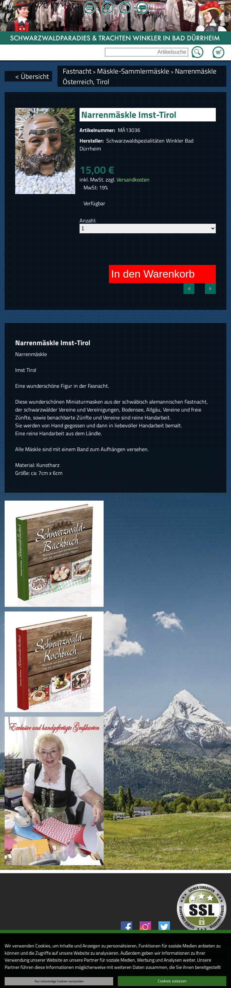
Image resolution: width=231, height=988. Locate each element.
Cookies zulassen (172, 981)
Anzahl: (88, 220)
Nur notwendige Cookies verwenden (59, 981)
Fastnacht (77, 71)
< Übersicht (32, 76)
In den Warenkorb (153, 274)
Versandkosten (132, 179)
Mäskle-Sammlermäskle (133, 71)
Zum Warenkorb (218, 48)
